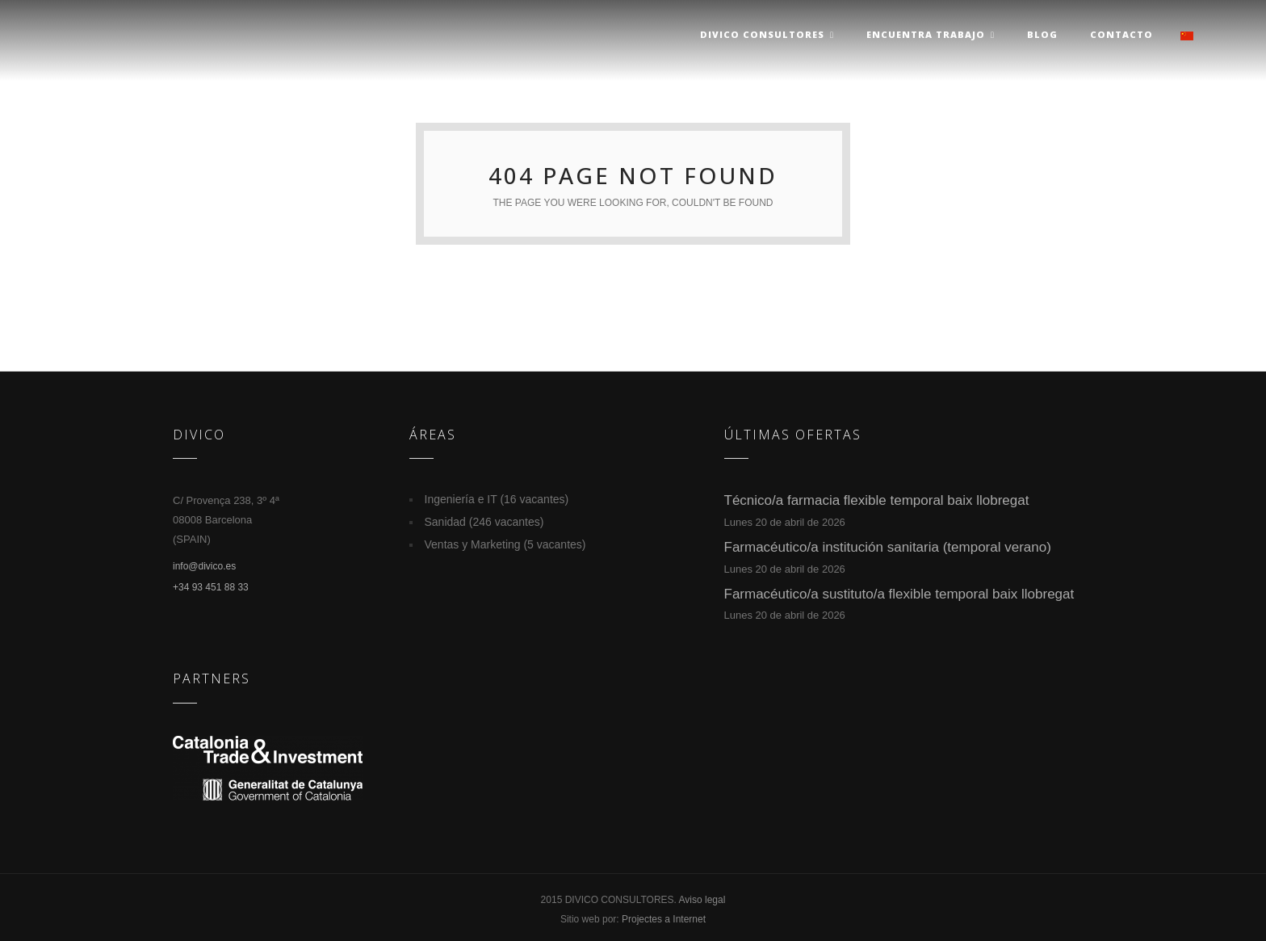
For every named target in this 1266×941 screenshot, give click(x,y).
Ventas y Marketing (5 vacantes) (505, 544)
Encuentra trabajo (930, 34)
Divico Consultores (767, 34)
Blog (1042, 34)
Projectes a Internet (664, 919)
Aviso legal (702, 899)
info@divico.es (204, 566)
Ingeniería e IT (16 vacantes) (497, 499)
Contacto (1121, 34)
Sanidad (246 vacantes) (484, 521)
